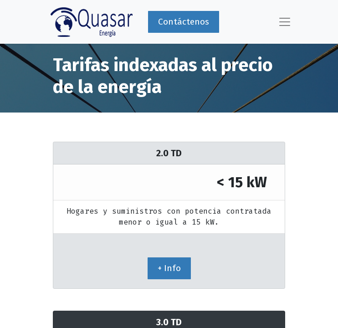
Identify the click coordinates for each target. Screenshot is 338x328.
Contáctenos (183, 21)
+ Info (169, 268)
